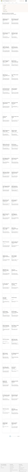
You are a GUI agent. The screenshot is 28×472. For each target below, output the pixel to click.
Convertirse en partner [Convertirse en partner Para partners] (21, 465)
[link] (6, 22)
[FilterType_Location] (2, 5)
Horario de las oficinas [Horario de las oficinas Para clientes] (12, 465)
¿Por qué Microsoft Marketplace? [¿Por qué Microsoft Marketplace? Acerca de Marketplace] (3, 465)
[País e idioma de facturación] (21, 0)
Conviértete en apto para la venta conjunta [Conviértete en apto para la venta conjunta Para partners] (22, 471)
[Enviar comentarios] (16, 1)
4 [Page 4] (14, 436)
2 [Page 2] (11, 436)
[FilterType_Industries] (2, 8)
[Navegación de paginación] (15, 437)
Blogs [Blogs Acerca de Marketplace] (1, 466)
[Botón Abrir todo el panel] (2, 3)
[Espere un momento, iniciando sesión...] (26, 0)
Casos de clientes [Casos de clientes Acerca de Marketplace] (2, 467)
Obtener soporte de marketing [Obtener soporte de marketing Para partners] (21, 467)
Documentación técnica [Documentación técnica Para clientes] (12, 467)
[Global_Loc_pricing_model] (2, 11)
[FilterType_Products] (2, 7)
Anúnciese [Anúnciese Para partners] (20, 466)
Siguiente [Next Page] (18, 436)
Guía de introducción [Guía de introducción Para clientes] (11, 466)
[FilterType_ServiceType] (2, 10)
